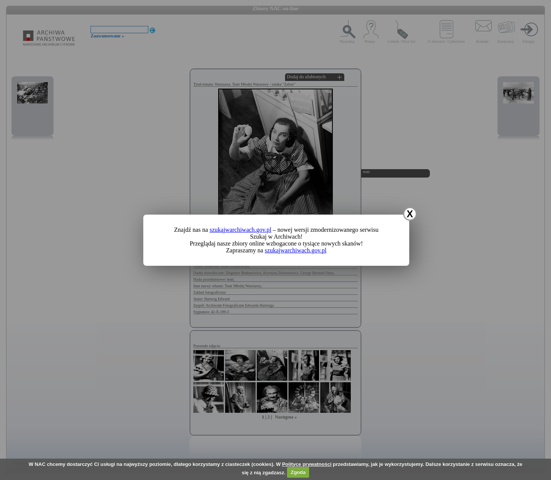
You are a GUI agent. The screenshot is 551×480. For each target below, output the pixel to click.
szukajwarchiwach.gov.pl (240, 229)
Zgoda (298, 472)
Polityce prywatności (306, 464)
